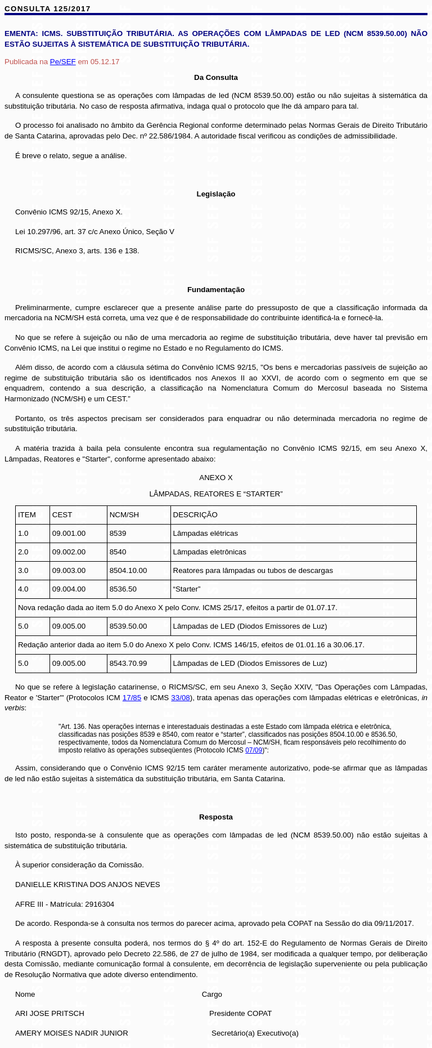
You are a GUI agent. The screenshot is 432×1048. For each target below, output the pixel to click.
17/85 (132, 697)
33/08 (180, 697)
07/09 (253, 750)
